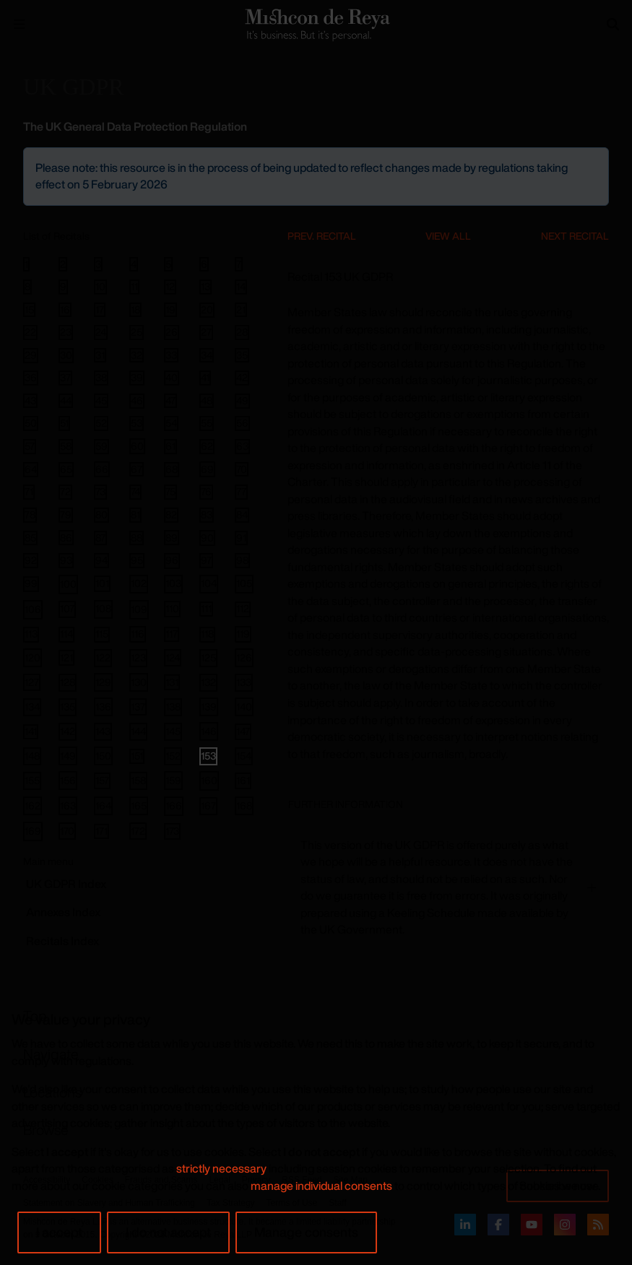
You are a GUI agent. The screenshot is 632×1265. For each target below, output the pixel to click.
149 (68, 755)
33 (171, 355)
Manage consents (306, 1231)
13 (205, 286)
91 (241, 538)
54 (171, 423)
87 (100, 538)
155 (32, 780)
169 (33, 830)
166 (173, 805)
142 (67, 731)
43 (30, 401)
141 (31, 731)
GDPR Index (66, 883)
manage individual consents (321, 1185)
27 (206, 332)
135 (67, 706)
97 (206, 560)
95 (137, 560)
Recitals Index (62, 940)
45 (101, 401)
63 (242, 446)
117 (171, 634)
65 (66, 469)
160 (209, 780)
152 (173, 755)
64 (31, 469)
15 (29, 310)
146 (209, 731)
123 (138, 657)
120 (32, 657)
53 (136, 423)
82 (171, 515)
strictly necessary (221, 1168)
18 (135, 310)
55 (206, 423)
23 (66, 332)
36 (31, 377)
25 (136, 332)
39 (137, 377)
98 (242, 560)
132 (208, 682)
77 (241, 491)
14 (241, 286)
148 (32, 755)
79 (66, 515)
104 (209, 583)
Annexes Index (63, 912)
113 (31, 634)
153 (208, 755)
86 (66, 537)
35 (242, 355)
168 (244, 805)
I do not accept (168, 1231)
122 (103, 657)
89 (171, 537)
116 (137, 633)
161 (243, 780)
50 (31, 423)
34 (206, 355)
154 (243, 755)
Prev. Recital (321, 235)
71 (29, 491)
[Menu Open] (19, 24)
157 (102, 780)
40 (171, 377)
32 (136, 355)
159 (173, 780)
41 (205, 377)
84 (242, 515)
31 (100, 355)
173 (172, 830)
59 (101, 446)
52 (101, 423)
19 (170, 310)
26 (171, 332)
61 (170, 446)
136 (103, 706)
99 (31, 583)
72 (65, 491)
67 (136, 469)
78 (30, 515)
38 (101, 377)
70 (241, 469)
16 (65, 310)
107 (67, 608)
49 (242, 401)
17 (99, 310)
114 (66, 634)
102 (139, 583)
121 (66, 657)
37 (65, 377)
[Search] (613, 24)
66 (101, 469)
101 (102, 583)
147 (243, 731)
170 (67, 830)
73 (100, 491)
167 (208, 805)
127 (32, 682)
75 (170, 491)
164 (103, 805)
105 (244, 583)
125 (208, 657)
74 (135, 491)
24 (100, 332)
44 (66, 401)
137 (138, 706)
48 (206, 401)
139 (209, 706)
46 (137, 401)
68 (171, 469)
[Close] (596, 159)
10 (100, 286)
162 (32, 805)
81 (135, 515)
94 (101, 560)
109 (139, 609)
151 (137, 756)
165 (139, 805)
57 (30, 446)
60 (137, 445)
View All (448, 235)
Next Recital (575, 235)
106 (33, 609)
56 (242, 423)
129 (103, 682)
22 (30, 332)
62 (207, 446)
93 (66, 560)
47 (170, 401)
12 (170, 286)
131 (171, 682)
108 (103, 608)
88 (136, 538)
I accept (59, 1231)
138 (173, 706)
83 (206, 515)
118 (207, 634)
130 (139, 682)
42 (242, 377)
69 (207, 469)
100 (68, 583)
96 (171, 560)
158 (138, 780)
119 (243, 633)
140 (244, 706)
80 (101, 515)
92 (31, 560)
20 (207, 310)
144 (138, 731)
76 (206, 491)
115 (101, 634)
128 (67, 682)
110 (172, 608)
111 (206, 608)
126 (244, 657)
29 (31, 355)
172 (138, 830)
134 (32, 706)
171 (101, 831)
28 (242, 332)
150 (103, 755)
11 (134, 286)
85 (30, 538)
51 (64, 423)
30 (66, 355)
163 (68, 805)
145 (173, 731)
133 (243, 682)
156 (68, 780)
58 (66, 446)
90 (207, 537)
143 (103, 731)
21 (241, 310)
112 (242, 609)
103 (173, 583)
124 (172, 657)
